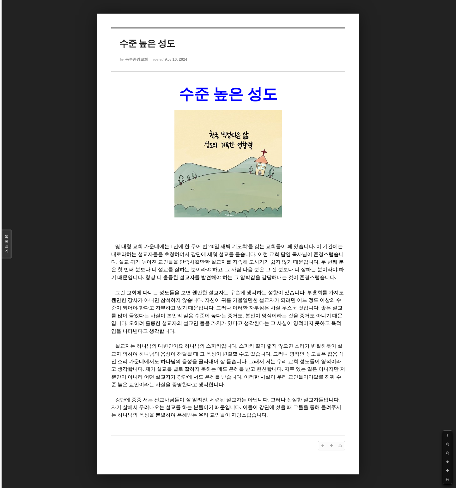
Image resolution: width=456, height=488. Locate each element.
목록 (7, 244)
